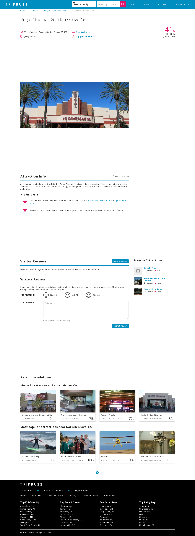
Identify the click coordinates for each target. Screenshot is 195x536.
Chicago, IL (144, 517)
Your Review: (27, 302)
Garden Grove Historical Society (155, 279)
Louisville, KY (66, 522)
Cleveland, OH (106, 509)
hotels (146, 4)
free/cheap (105, 200)
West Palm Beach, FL (30, 525)
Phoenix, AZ (65, 517)
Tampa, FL (65, 509)
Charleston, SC (146, 509)
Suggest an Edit (84, 36)
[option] (74, 105)
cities (132, 4)
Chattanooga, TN (28, 519)
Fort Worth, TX (106, 514)
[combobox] (84, 4)
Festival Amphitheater (154, 289)
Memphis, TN (26, 522)
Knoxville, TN (26, 517)
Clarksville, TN (27, 514)
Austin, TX (144, 522)
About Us (36, 495)
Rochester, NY (106, 522)
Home (22, 10)
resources (162, 4)
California (34, 10)
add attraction (183, 4)
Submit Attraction (55, 495)
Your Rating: (27, 294)
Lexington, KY (106, 506)
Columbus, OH (27, 506)
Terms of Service (90, 495)
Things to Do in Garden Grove (54, 10)
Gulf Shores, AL (27, 511)
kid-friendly (93, 200)
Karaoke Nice (150, 268)
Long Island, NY (107, 511)
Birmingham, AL (27, 509)
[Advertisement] (97, 60)
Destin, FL (144, 514)
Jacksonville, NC (67, 525)
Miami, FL (144, 519)
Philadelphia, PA (146, 525)
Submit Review (120, 326)
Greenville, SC (106, 525)
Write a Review (120, 261)
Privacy (72, 495)
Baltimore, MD (106, 519)
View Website (83, 32)
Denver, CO (144, 511)
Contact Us (109, 495)
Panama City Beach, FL (71, 519)
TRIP (16, 4)
